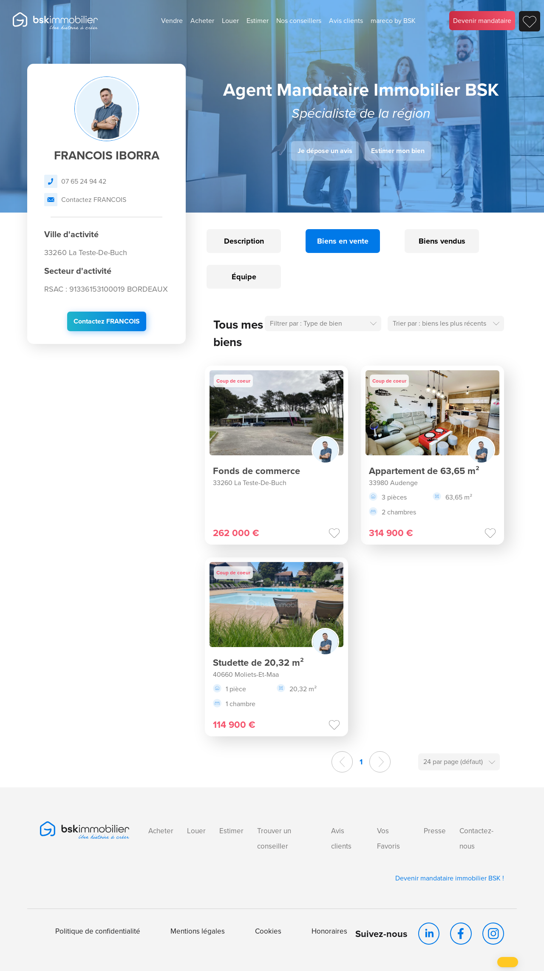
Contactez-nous (476, 839)
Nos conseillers (298, 21)
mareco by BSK (393, 21)
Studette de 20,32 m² (258, 663)
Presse (435, 831)
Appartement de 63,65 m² (424, 471)
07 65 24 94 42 (75, 181)
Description (244, 241)
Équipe (244, 276)
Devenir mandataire (482, 21)
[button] (507, 962)
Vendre (172, 21)
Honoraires (329, 931)
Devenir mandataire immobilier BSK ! (449, 878)
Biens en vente (342, 241)
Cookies (268, 931)
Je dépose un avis (325, 151)
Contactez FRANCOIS (85, 199)
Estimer (257, 21)
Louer (230, 21)
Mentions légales (197, 931)
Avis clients (346, 21)
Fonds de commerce (256, 471)
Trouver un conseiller (274, 839)
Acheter (202, 21)
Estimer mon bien (398, 151)
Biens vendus (442, 241)
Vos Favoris (388, 839)
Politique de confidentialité (97, 931)
